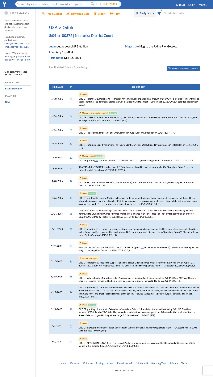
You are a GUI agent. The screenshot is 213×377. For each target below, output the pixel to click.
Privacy (174, 363)
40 (71, 198)
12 (71, 309)
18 (71, 276)
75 (71, 99)
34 (97, 229)
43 (71, 168)
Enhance (88, 363)
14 (71, 292)
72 (71, 116)
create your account (17, 46)
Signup (180, 4)
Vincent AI (142, 363)
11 (96, 309)
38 (71, 213)
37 (71, 229)
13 (96, 287)
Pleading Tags (158, 363)
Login (191, 4)
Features (75, 363)
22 (142, 247)
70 (71, 143)
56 (96, 160)
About (110, 363)
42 (71, 181)
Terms (184, 363)
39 (96, 198)
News (64, 363)
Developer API (125, 363)
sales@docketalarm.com (16, 43)
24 (71, 261)
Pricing (100, 363)
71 (71, 130)
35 (160, 229)
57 (71, 157)
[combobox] (159, 13)
